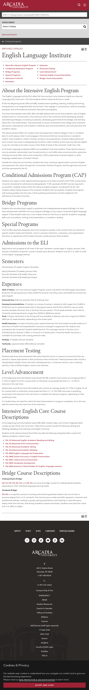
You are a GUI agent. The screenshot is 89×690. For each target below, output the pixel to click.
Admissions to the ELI (14, 78)
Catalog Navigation (13, 41)
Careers (50, 530)
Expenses (44, 65)
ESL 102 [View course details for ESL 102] (12, 483)
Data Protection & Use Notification (37, 680)
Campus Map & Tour (44, 590)
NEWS (44, 600)
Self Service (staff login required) (44, 625)
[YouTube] (48, 540)
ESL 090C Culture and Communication (21, 459)
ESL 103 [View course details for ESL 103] (19, 483)
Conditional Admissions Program (19, 68)
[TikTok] (41, 540)
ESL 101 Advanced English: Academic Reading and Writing (29, 440)
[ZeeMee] (55, 540)
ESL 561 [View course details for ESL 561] (5, 494)
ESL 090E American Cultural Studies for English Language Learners (33, 466)
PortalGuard (67, 530)
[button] (79, 5)
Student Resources (44, 604)
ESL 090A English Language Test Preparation (24, 453)
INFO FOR (44, 634)
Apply (18, 530)
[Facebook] (27, 540)
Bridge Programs (12, 71)
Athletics (44, 617)
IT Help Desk (44, 630)
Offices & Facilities (44, 613)
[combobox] (44, 14)
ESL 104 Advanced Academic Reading (21, 450)
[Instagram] (34, 540)
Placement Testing (47, 68)
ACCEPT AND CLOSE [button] (44, 685)
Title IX (44, 655)
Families (44, 651)
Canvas (44, 621)
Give (38, 530)
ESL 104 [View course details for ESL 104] (29, 483)
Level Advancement (48, 71)
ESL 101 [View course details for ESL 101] (5, 483)
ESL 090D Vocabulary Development (20, 463)
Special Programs (13, 75)
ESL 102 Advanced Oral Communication (22, 443)
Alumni (44, 638)
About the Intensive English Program (20, 65)
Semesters (9, 81)
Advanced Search (9, 34)
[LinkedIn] (62, 540)
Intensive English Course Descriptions (55, 75)
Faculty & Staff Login (44, 647)
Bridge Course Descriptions (51, 78)
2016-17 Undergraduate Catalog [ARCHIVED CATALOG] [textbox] (26, 14)
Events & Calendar (44, 608)
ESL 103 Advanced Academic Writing (20, 446)
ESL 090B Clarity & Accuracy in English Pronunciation (27, 456)
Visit (28, 530)
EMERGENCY (44, 595)
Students (44, 643)
